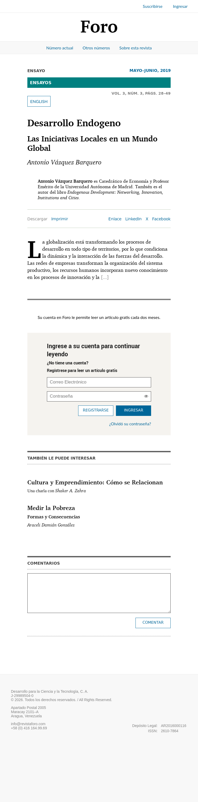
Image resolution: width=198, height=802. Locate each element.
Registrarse (96, 410)
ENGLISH (39, 101)
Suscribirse (153, 6)
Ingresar (180, 6)
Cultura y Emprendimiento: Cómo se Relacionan (95, 482)
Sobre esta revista (135, 47)
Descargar (37, 219)
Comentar (153, 623)
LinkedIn (133, 219)
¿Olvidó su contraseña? (130, 423)
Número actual (59, 47)
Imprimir (59, 219)
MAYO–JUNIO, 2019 (150, 70)
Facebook (161, 219)
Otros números (96, 47)
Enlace (114, 219)
